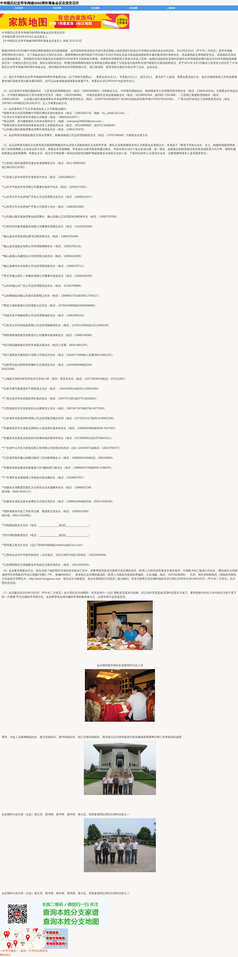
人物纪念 (171, 8)
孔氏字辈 (57, 8)
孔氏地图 (133, 8)
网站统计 (5, 954)
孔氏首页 (19, 8)
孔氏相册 (95, 8)
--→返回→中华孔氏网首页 (32, 950)
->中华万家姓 (8, 950)
